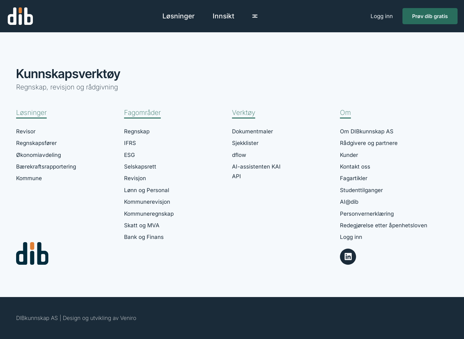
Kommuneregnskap (149, 214)
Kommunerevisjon (147, 202)
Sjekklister (245, 143)
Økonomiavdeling (38, 155)
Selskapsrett (140, 166)
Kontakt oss (355, 166)
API (236, 176)
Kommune (29, 178)
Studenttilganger (361, 190)
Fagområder (142, 112)
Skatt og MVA (142, 225)
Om (345, 112)
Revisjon (135, 178)
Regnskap (137, 131)
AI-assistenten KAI (256, 166)
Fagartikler (353, 178)
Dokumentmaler (252, 131)
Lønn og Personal (146, 190)
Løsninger (31, 112)
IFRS (130, 143)
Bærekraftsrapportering (46, 166)
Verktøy (243, 112)
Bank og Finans (144, 237)
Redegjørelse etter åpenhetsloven (383, 225)
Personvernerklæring (367, 214)
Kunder (349, 155)
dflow (239, 155)
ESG (129, 155)
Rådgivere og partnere (369, 143)
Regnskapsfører (36, 143)
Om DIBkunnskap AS (366, 131)
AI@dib (349, 202)
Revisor (25, 131)
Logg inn (382, 16)
